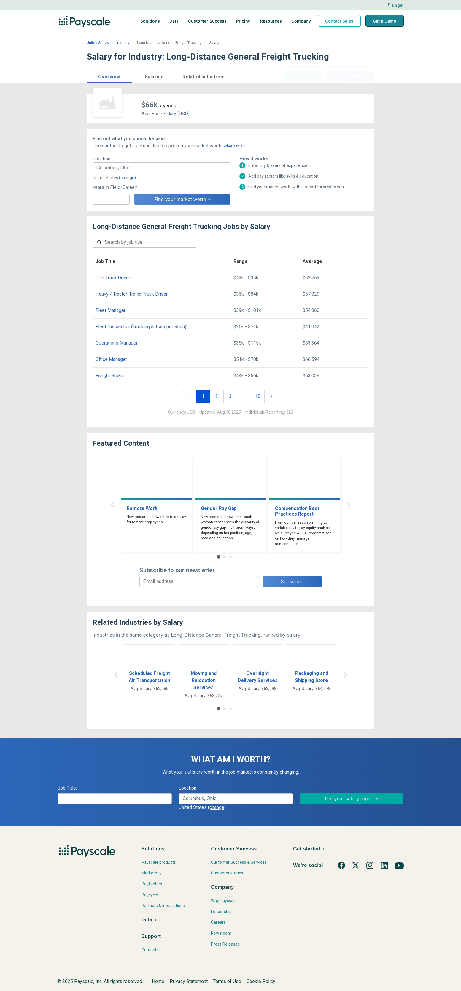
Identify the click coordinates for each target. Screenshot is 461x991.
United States (98, 43)
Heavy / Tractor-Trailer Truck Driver (132, 294)
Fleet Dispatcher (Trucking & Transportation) (141, 326)
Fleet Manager (110, 310)
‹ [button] (112, 503)
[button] (109, 76)
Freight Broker (110, 375)
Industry (123, 43)
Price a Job (303, 76)
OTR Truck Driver (113, 278)
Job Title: (67, 788)
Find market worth (350, 76)
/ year (166, 105)
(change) (127, 177)
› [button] (348, 503)
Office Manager (111, 359)
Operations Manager (117, 343)
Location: (102, 159)
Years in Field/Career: (115, 187)
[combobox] (161, 167)
